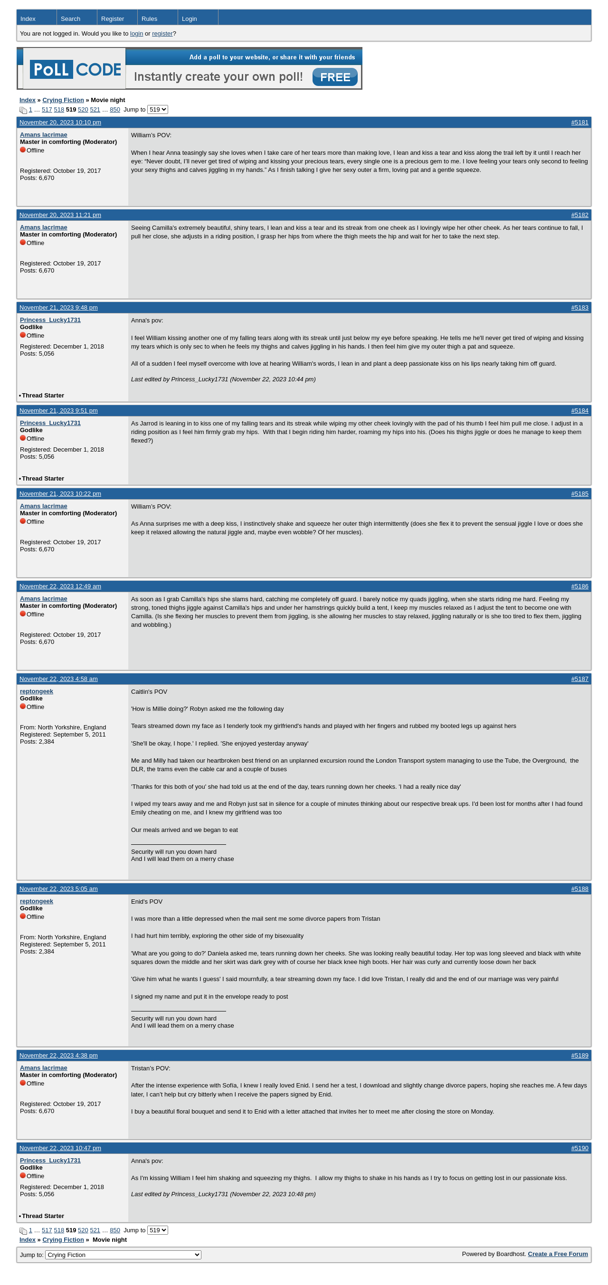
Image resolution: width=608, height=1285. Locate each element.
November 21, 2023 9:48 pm (58, 307)
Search (70, 18)
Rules (149, 18)
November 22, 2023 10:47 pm (60, 1148)
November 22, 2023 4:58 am (58, 678)
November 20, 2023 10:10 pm (60, 122)
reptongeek (36, 691)
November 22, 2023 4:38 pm (58, 1055)
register (162, 33)
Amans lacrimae (43, 134)
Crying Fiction (63, 100)
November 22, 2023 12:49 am (60, 586)
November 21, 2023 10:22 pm (60, 493)
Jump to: (110, 1254)
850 (115, 109)
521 (95, 109)
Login (189, 18)
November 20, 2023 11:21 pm (60, 214)
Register (112, 18)
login (136, 33)
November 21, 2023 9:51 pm (58, 410)
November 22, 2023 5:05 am (58, 888)
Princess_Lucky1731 (50, 319)
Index (28, 18)
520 (83, 109)
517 (47, 109)
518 (59, 109)
